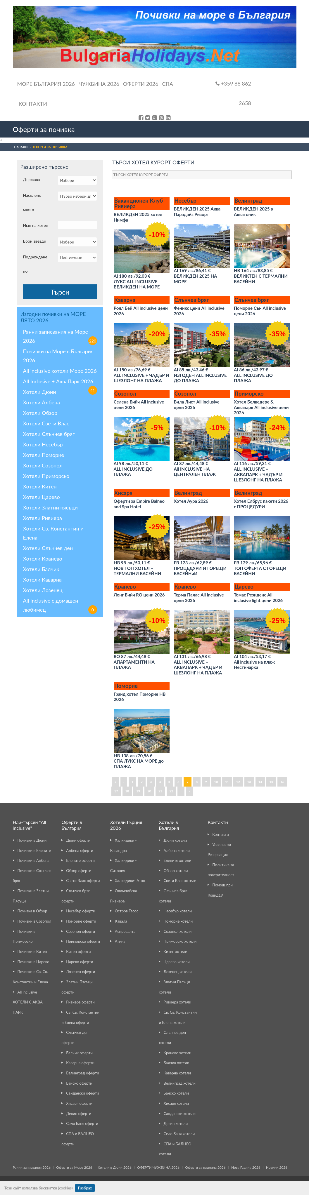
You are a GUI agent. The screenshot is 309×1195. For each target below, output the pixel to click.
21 (160, 791)
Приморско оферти (83, 941)
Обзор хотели (175, 870)
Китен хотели (175, 951)
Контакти (33, 103)
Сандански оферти (82, 1093)
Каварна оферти (80, 1062)
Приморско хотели (179, 941)
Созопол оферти (80, 931)
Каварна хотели (177, 1073)
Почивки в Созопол (34, 921)
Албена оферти (79, 850)
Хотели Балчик (41, 569)
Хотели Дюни (39, 392)
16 (282, 782)
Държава (31, 179)
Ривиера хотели (177, 1002)
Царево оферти (79, 961)
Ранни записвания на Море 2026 (60, 336)
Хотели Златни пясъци (50, 507)
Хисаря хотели (176, 1103)
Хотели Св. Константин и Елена (53, 533)
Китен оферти (78, 951)
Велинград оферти (82, 1073)
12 (238, 782)
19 (138, 791)
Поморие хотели (178, 921)
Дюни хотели (175, 840)
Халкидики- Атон (130, 880)
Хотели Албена (41, 402)
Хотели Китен (40, 486)
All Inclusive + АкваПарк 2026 (60, 382)
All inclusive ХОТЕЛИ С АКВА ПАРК (28, 1002)
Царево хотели (176, 961)
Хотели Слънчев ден (48, 548)
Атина (120, 941)
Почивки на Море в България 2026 (58, 355)
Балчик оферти (79, 1052)
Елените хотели (177, 860)
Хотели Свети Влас (46, 423)
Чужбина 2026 (99, 84)
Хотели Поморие (43, 455)
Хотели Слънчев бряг (49, 434)
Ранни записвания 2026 (32, 1167)
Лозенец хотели (177, 971)
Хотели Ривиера (42, 518)
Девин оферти (78, 1113)
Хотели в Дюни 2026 (115, 1167)
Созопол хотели (177, 931)
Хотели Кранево (42, 558)
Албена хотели (176, 850)
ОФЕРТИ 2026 (140, 84)
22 (171, 791)
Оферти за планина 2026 (205, 1167)
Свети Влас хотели (179, 880)
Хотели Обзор (40, 413)
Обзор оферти (78, 870)
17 (116, 791)
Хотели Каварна (42, 579)
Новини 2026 (276, 1167)
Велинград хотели (179, 1083)
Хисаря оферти (79, 1103)
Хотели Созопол (43, 465)
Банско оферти (79, 1083)
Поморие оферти (81, 921)
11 (227, 782)
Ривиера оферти (80, 1002)
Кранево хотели (177, 1052)
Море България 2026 (46, 84)
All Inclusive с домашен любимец (60, 605)
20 (149, 791)
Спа (167, 84)
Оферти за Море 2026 (74, 1167)
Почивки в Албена (33, 860)
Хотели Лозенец (43, 590)
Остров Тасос (126, 911)
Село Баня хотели (179, 1133)
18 (127, 791)
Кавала (121, 921)
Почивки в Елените (34, 850)
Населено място (32, 202)
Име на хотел (36, 225)
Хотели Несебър (43, 444)
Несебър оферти (80, 911)
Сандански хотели (179, 1113)
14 (260, 782)
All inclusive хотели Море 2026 (60, 371)
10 (216, 782)
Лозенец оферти (80, 971)
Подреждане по (35, 264)
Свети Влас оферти (83, 880)
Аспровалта (125, 931)
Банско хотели (176, 1093)
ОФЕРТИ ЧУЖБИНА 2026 (158, 1167)
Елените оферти (80, 860)
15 (271, 782)
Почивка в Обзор (32, 911)
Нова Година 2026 (245, 1167)
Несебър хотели (177, 911)
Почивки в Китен (32, 951)
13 (249, 782)
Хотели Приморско (46, 476)
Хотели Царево (41, 497)
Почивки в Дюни (32, 840)
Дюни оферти (78, 840)
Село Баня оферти (82, 1123)
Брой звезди (34, 241)
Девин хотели (175, 1123)
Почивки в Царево (33, 961)
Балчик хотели (176, 1062)
